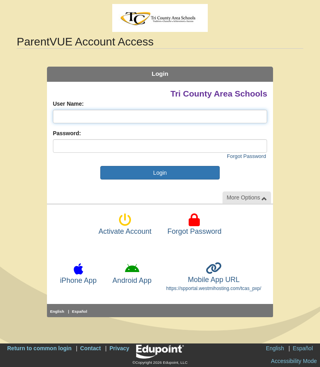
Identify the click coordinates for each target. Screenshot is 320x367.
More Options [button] (246, 197)
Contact (90, 348)
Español (79, 311)
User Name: (68, 104)
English (57, 311)
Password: (67, 133)
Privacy (119, 348)
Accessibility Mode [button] (294, 361)
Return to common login (39, 348)
